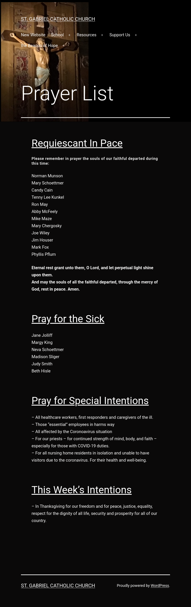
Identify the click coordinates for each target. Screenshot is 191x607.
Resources (86, 34)
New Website (33, 34)
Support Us (119, 34)
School (57, 34)
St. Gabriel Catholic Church (58, 19)
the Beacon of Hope (39, 45)
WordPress (160, 585)
